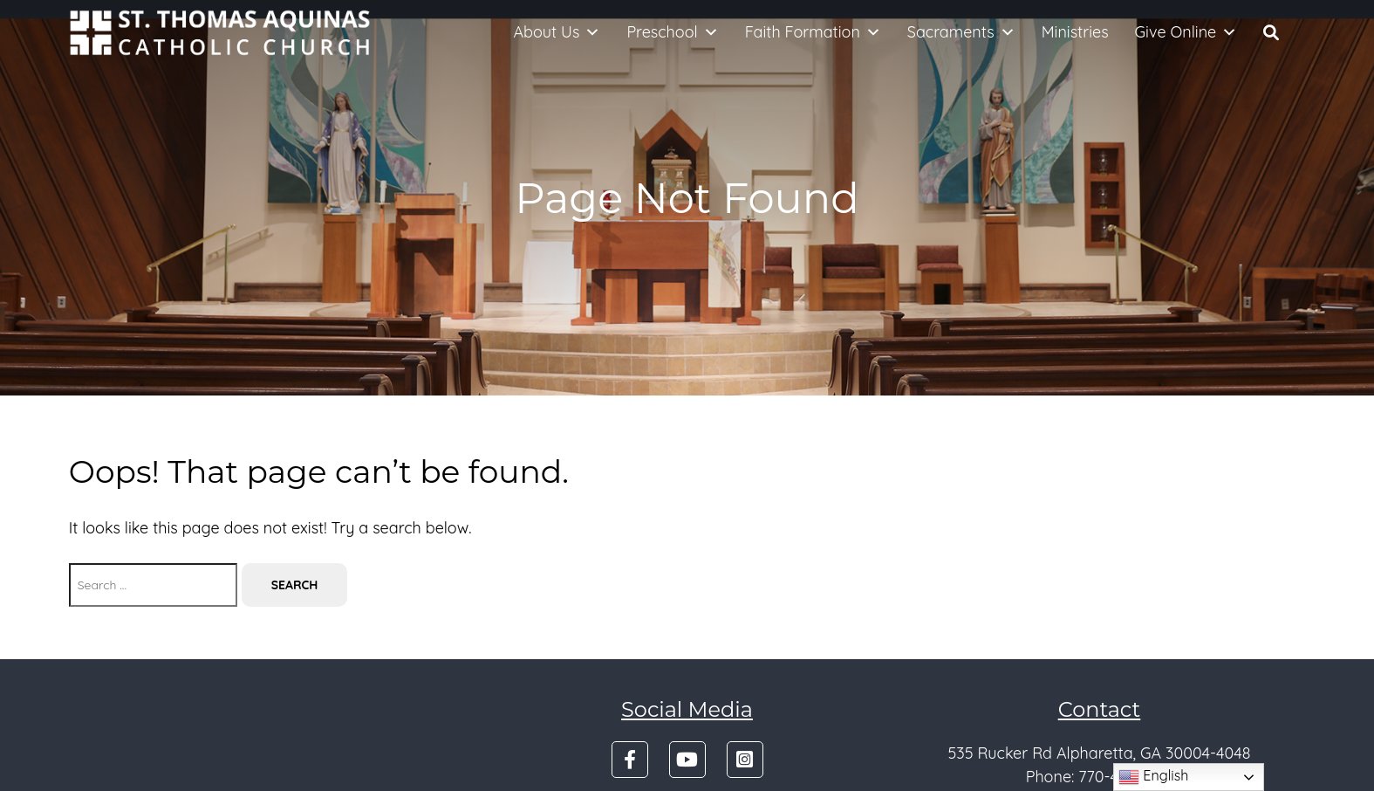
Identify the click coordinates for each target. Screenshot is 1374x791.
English (1153, 777)
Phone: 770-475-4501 (1099, 777)
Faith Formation (813, 32)
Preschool (672, 32)
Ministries (1075, 32)
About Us (556, 32)
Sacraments (961, 32)
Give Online (1186, 32)
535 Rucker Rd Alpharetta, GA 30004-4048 (1098, 753)
